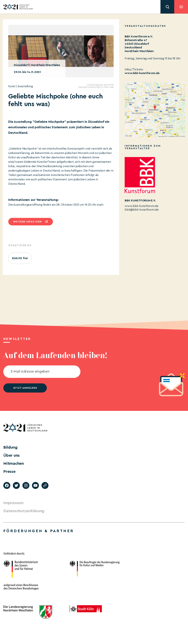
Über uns (11, 455)
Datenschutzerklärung (23, 511)
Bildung (10, 447)
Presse (9, 472)
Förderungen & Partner (38, 531)
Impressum (13, 503)
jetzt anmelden (25, 388)
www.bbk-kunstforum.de (142, 73)
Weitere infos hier (27, 221)
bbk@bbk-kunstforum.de (142, 209)
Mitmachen (13, 463)
